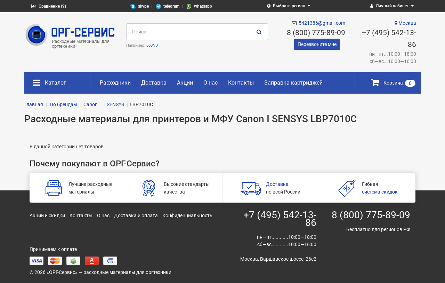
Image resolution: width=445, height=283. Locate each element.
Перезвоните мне (317, 44)
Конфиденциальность (187, 215)
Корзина (393, 83)
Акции (185, 82)
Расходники (115, 82)
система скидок (380, 192)
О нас (210, 82)
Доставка (154, 82)
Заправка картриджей (293, 82)
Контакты (241, 82)
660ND (152, 45)
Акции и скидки (47, 215)
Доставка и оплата (136, 215)
